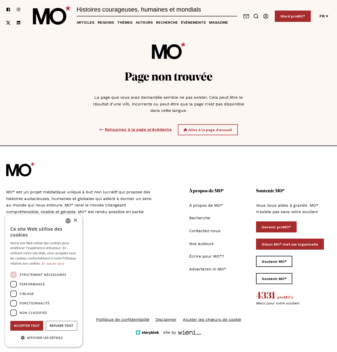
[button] (43, 338)
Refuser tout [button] (61, 325)
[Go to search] (256, 16)
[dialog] (43, 280)
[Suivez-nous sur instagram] (18, 9)
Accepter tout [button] (27, 325)
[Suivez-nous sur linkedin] (18, 22)
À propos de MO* (206, 205)
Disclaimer (166, 319)
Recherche (167, 22)
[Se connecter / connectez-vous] (266, 16)
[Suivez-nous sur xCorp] (8, 22)
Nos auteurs (201, 243)
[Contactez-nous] (246, 16)
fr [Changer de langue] (324, 16)
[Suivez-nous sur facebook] (8, 9)
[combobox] (68, 220)
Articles (86, 22)
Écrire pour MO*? (206, 256)
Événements (193, 22)
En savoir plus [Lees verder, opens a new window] (53, 263)
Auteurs (144, 22)
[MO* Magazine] (51, 16)
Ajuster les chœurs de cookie (212, 319)
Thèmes (125, 22)
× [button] (75, 220)
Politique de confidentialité (122, 319)
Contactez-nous (205, 230)
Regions (106, 22)
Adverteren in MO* (207, 269)
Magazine (218, 22)
